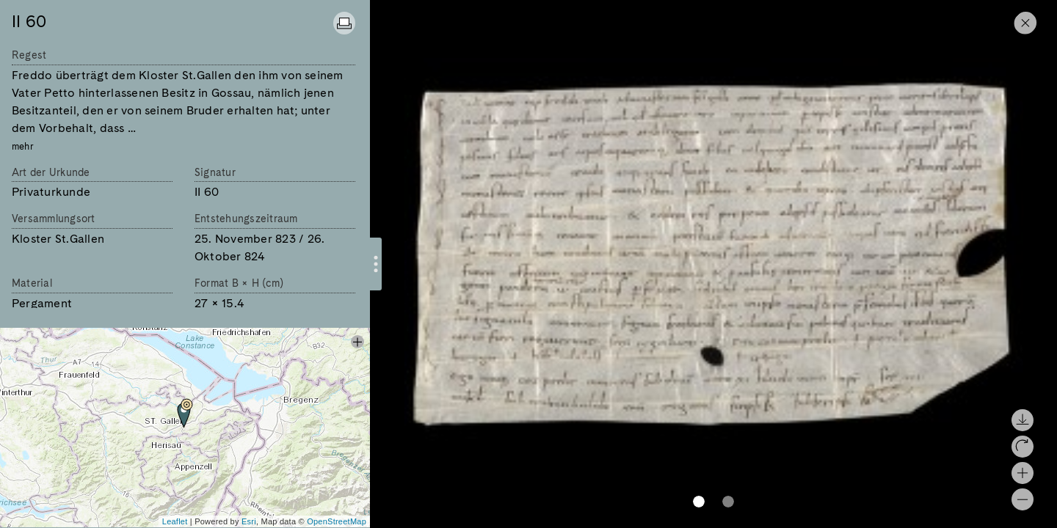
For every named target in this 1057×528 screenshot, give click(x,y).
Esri (248, 521)
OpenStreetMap (336, 521)
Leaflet (175, 521)
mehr (23, 146)
